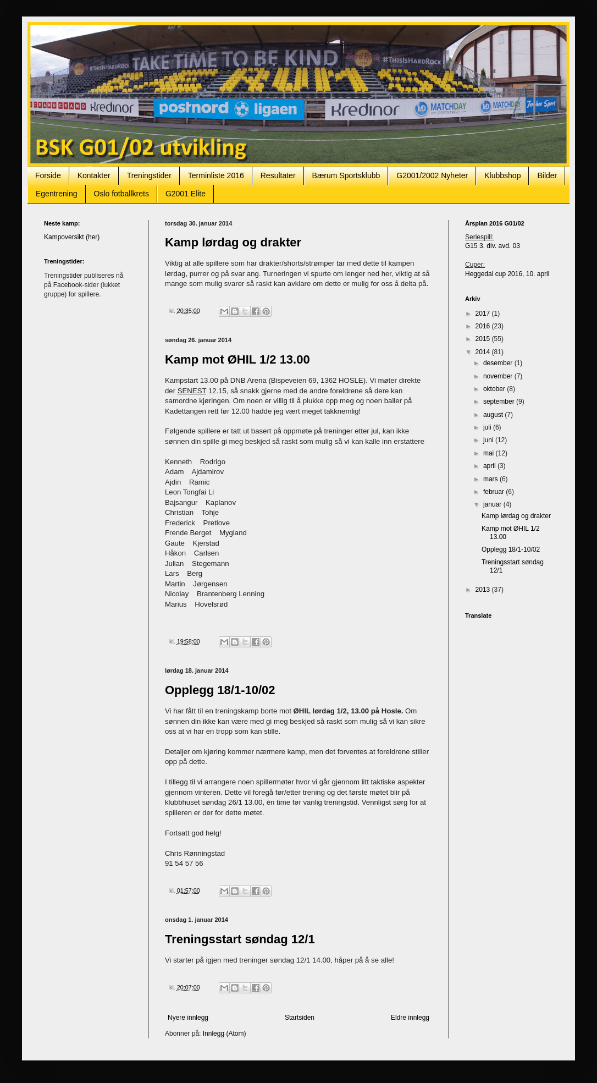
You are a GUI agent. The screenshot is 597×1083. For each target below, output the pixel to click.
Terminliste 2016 (216, 175)
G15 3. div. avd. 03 (492, 246)
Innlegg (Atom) (224, 1033)
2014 (484, 352)
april (490, 466)
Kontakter (94, 175)
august (494, 415)
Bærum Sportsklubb (346, 175)
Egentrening (57, 193)
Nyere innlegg (188, 1017)
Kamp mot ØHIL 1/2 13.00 (237, 359)
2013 (484, 589)
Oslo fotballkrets (121, 193)
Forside (48, 175)
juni (489, 440)
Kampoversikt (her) (72, 237)
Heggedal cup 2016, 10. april (507, 274)
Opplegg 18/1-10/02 (220, 690)
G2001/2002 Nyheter (432, 175)
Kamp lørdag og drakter (233, 242)
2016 (484, 326)
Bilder (547, 175)
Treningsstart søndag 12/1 (240, 939)
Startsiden (299, 1017)
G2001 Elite (185, 193)
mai (489, 453)
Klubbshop (502, 175)
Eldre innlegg (410, 1017)
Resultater (278, 175)
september (499, 401)
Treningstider (149, 175)
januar (493, 504)
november (499, 376)
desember (499, 363)
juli (488, 427)
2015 (484, 339)
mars (491, 479)
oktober (495, 389)
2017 (484, 313)
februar (494, 492)
